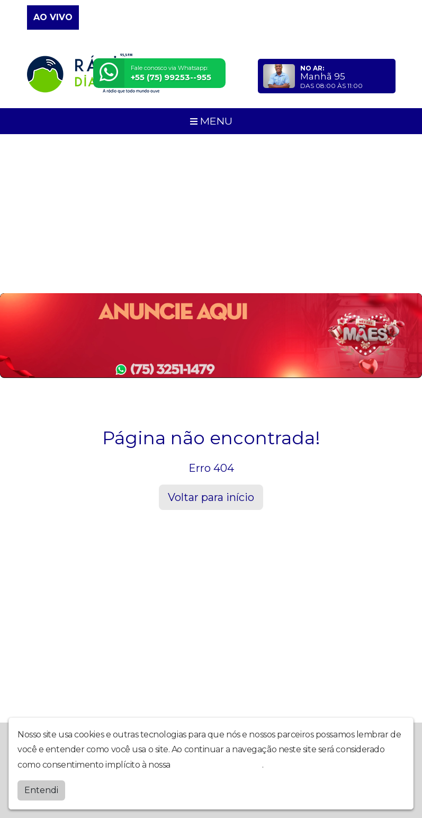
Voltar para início (211, 497)
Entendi (41, 790)
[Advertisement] (211, 213)
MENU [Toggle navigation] (211, 121)
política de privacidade (217, 765)
